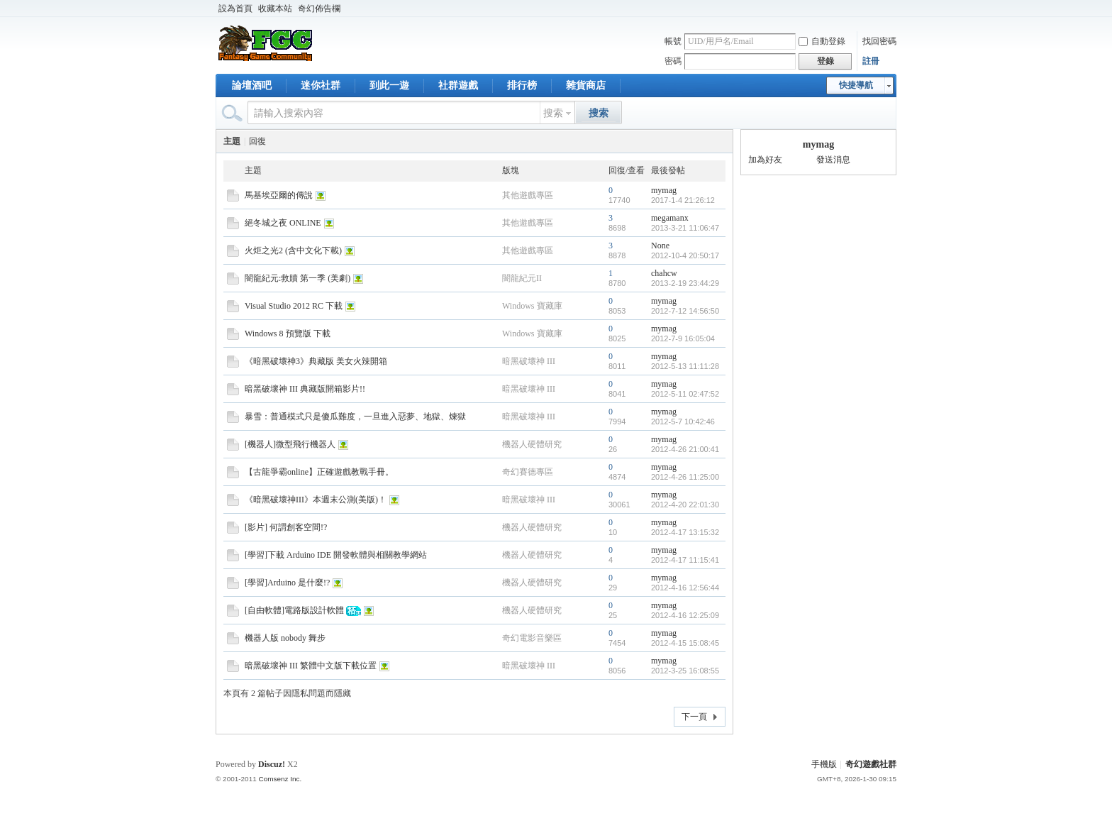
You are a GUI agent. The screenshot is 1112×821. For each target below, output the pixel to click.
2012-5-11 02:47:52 (685, 394)
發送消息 (833, 160)
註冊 (870, 61)
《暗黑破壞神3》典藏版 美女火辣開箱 (316, 361)
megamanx (670, 218)
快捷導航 (856, 85)
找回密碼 (879, 41)
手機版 (824, 764)
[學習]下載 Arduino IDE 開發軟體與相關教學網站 (336, 555)
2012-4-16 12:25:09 (685, 615)
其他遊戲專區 (527, 195)
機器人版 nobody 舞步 (285, 638)
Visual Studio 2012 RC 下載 (294, 306)
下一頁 (694, 717)
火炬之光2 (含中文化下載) (293, 250)
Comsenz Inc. (279, 779)
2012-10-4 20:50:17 (685, 255)
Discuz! (271, 764)
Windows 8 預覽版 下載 (287, 333)
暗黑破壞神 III (528, 361)
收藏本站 (275, 8)
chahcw (664, 273)
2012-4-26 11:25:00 (685, 477)
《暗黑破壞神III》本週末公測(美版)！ (316, 500)
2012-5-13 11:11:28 (685, 366)
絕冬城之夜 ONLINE (283, 223)
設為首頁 (235, 8)
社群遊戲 (458, 85)
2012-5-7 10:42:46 (683, 421)
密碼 (673, 61)
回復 (257, 141)
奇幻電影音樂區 (532, 638)
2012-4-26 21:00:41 (685, 449)
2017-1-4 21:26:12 (683, 200)
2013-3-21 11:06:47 (685, 228)
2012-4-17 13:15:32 (685, 532)
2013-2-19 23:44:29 (685, 283)
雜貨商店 (586, 85)
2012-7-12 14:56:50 (685, 311)
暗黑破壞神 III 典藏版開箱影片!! (305, 389)
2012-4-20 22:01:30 (685, 504)
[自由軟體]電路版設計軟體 (294, 610)
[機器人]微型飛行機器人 (290, 444)
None (660, 245)
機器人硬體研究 (532, 444)
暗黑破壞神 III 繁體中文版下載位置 (311, 666)
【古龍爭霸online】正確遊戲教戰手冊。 (319, 472)
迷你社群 (320, 85)
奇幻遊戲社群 (870, 764)
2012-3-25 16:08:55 (685, 670)
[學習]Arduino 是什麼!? (287, 583)
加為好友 (765, 160)
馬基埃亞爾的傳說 (279, 195)
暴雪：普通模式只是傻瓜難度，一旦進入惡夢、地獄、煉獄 (355, 416)
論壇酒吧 (252, 85)
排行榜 (522, 85)
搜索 (553, 113)
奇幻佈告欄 (319, 8)
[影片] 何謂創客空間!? (286, 527)
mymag (664, 190)
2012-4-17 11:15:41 (685, 560)
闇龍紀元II (522, 278)
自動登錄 (822, 41)
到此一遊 (389, 85)
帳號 (673, 41)
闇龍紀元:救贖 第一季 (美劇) (297, 278)
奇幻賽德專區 (527, 472)
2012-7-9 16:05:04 (683, 338)
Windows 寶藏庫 (532, 306)
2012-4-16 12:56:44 (685, 587)
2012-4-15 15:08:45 (685, 643)
